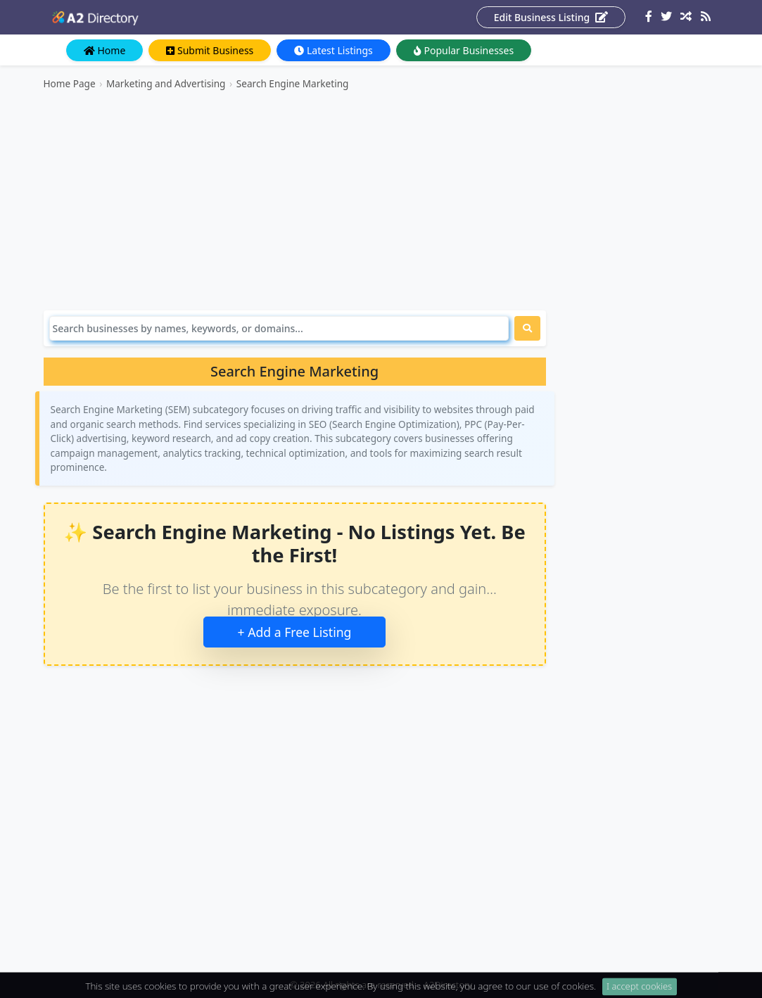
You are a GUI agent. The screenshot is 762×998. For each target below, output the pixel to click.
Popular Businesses (464, 50)
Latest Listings (333, 50)
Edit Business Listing (551, 17)
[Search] (279, 328)
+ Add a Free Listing (295, 632)
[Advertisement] (295, 200)
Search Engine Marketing (292, 83)
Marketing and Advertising (166, 83)
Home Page (70, 83)
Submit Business (209, 50)
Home (104, 50)
